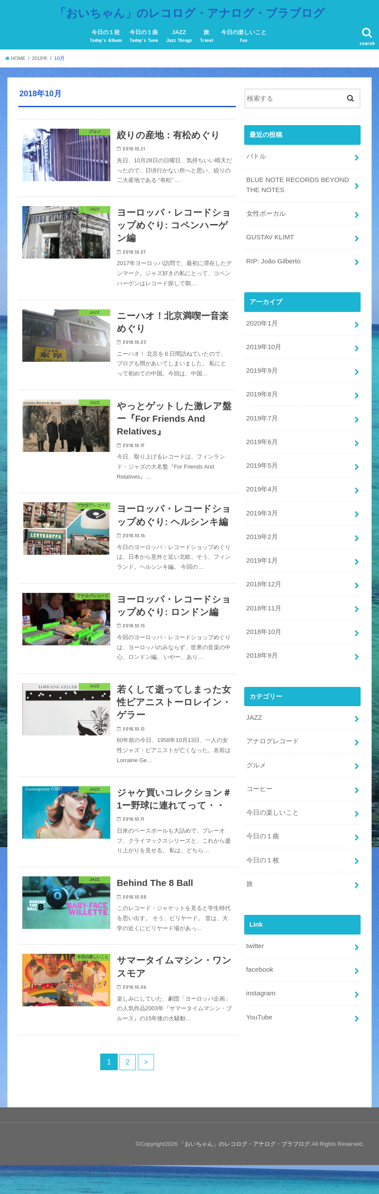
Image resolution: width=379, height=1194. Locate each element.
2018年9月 (261, 641)
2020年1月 (261, 317)
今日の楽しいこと (244, 34)
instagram (260, 972)
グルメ (256, 749)
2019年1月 (261, 548)
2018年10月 (263, 618)
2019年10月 (263, 340)
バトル (256, 153)
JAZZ (179, 34)
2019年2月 (261, 525)
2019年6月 (261, 433)
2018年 (41, 55)
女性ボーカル (265, 209)
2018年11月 (263, 595)
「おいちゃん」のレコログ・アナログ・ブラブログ (190, 11)
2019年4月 (261, 479)
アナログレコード (272, 726)
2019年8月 (261, 386)
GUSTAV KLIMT (269, 232)
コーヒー (259, 772)
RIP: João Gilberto (272, 255)
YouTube (258, 995)
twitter (254, 926)
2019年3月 (261, 502)
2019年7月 (261, 409)
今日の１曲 (144, 34)
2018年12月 (263, 571)
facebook (259, 949)
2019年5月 (261, 456)
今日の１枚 (106, 34)
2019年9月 (261, 363)
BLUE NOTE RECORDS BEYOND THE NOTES (296, 181)
